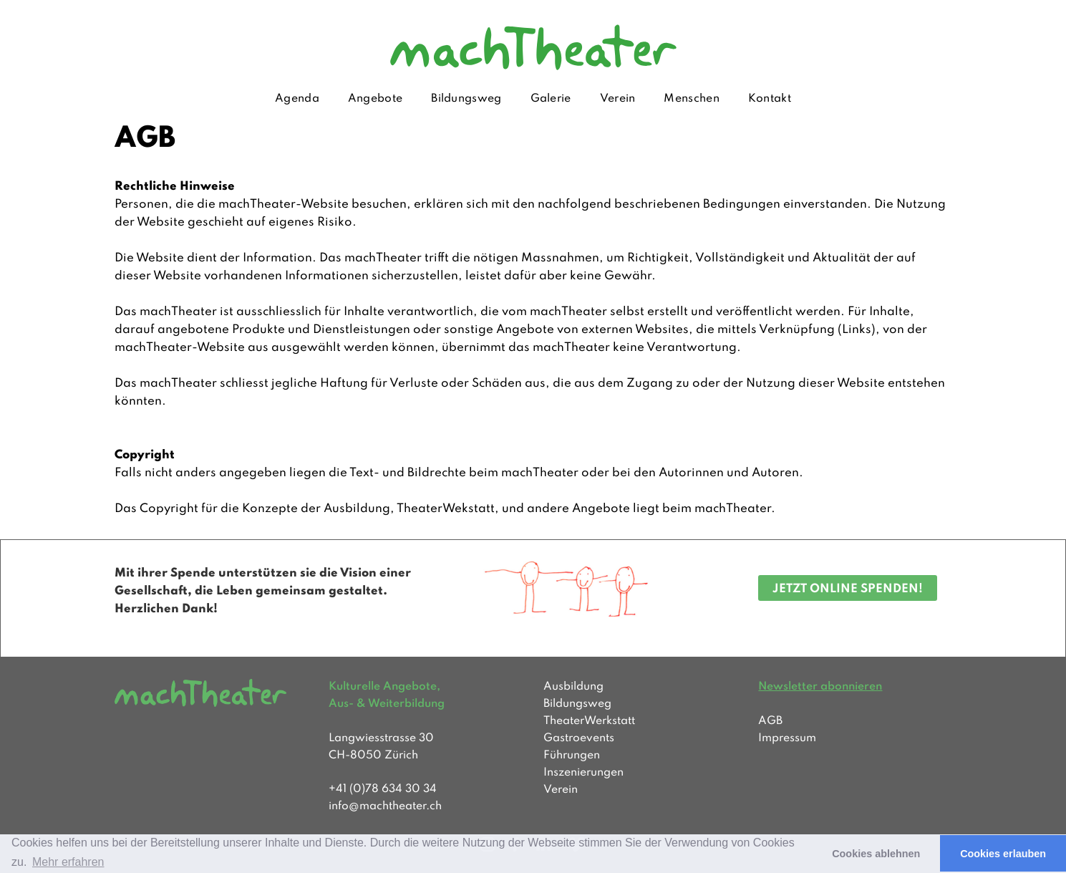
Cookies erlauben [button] (1003, 853)
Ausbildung (573, 687)
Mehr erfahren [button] (68, 862)
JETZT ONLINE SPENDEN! (847, 589)
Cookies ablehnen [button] (876, 853)
